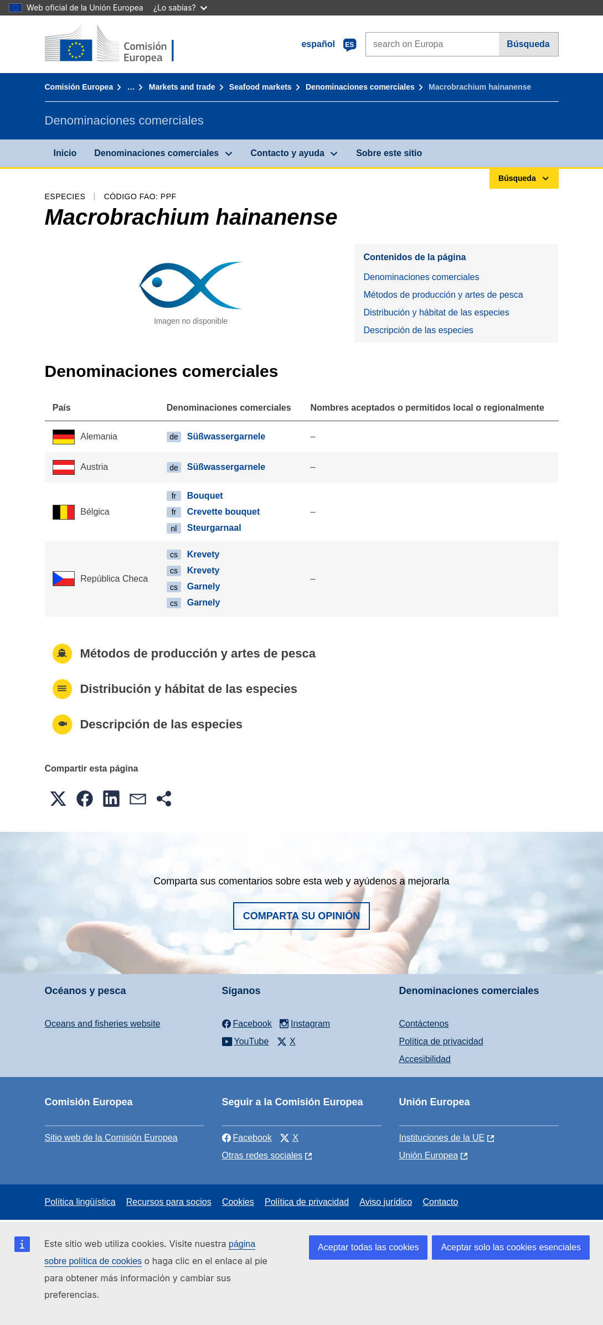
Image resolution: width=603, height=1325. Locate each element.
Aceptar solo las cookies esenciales (511, 1247)
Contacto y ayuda (287, 153)
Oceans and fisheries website (103, 1023)
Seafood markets (260, 86)
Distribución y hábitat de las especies (436, 312)
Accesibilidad (425, 1059)
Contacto (440, 1202)
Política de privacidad (441, 1041)
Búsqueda (528, 44)
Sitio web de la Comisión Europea (111, 1137)
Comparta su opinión (301, 916)
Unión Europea (428, 1155)
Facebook (247, 1137)
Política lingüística (80, 1202)
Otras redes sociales (262, 1155)
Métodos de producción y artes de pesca (443, 294)
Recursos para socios (169, 1202)
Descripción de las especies (418, 330)
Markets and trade (182, 86)
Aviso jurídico (385, 1202)
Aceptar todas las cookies (368, 1247)
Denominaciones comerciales (360, 86)
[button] (58, 799)
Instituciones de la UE (442, 1137)
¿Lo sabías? (180, 7)
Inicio (65, 153)
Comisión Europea (79, 86)
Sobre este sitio (389, 153)
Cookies (238, 1202)
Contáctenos (424, 1023)
